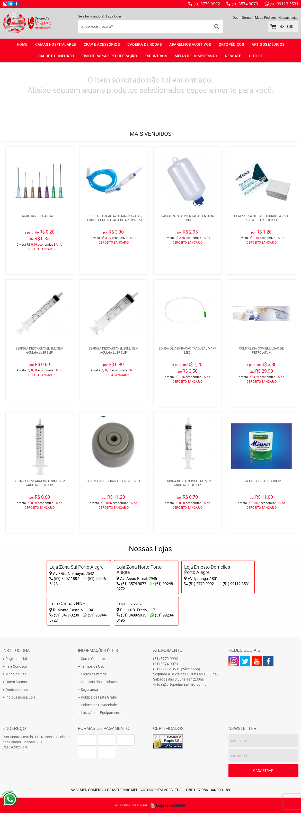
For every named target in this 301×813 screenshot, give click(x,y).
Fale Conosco (16, 666)
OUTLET (256, 55)
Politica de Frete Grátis (99, 697)
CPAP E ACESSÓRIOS (102, 44)
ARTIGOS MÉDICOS (268, 44)
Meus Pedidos (265, 17)
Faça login (113, 16)
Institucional (17, 650)
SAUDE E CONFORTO (56, 55)
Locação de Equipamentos (102, 712)
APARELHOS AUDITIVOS (190, 44)
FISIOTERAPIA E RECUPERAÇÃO (109, 55)
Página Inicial (16, 658)
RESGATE (233, 55)
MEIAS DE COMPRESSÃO (196, 55)
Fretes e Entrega (94, 674)
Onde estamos (17, 689)
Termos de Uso (92, 666)
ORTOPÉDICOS (231, 44)
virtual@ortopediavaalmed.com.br (180, 684)
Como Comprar (93, 658)
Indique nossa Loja (20, 697)
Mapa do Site (15, 674)
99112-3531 (284, 4)
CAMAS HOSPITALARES (55, 44)
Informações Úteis (98, 650)
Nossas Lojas (288, 17)
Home (22, 44)
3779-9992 (207, 4)
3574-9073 (245, 4)
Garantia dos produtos (99, 681)
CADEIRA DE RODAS (144, 44)
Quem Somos (242, 17)
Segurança (89, 689)
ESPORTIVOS (156, 55)
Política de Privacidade (99, 704)
